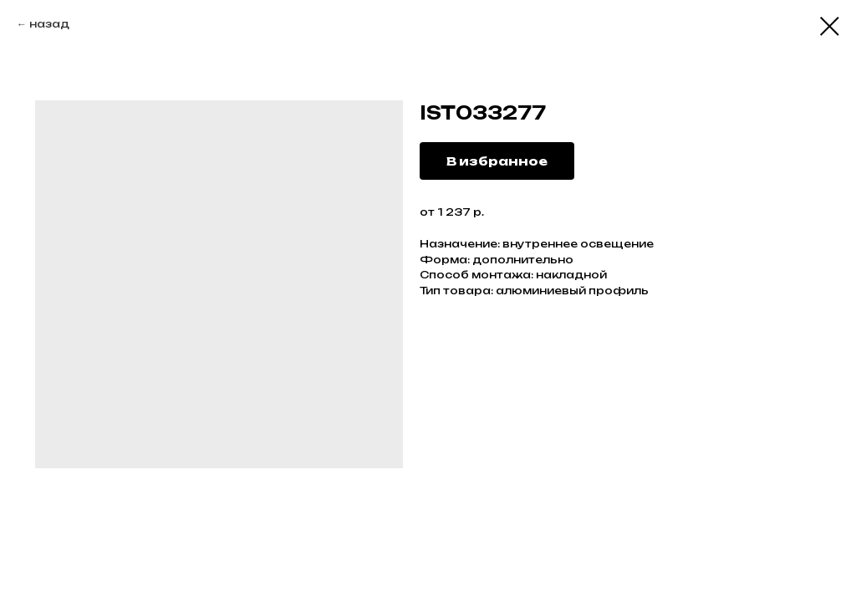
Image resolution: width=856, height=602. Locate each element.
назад (49, 24)
